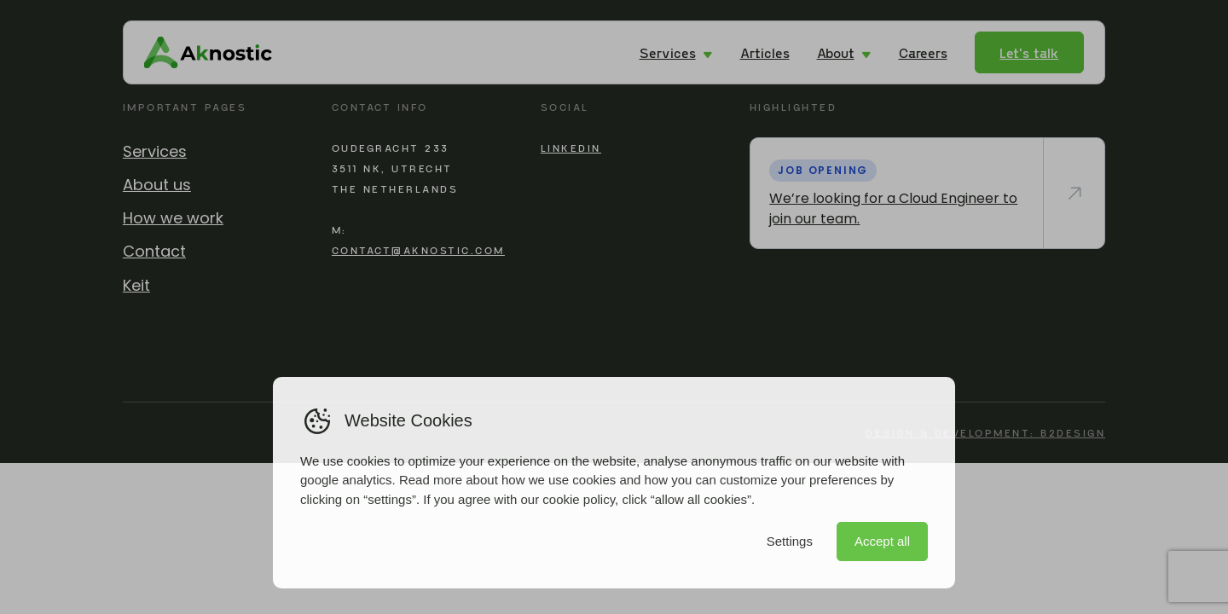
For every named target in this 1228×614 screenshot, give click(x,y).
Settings (790, 541)
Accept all (882, 541)
